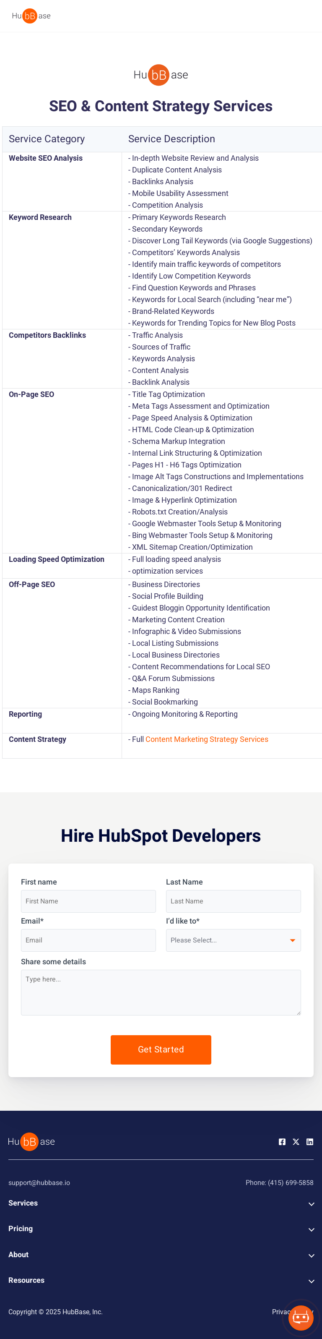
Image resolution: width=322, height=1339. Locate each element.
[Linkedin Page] (310, 1141)
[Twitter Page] (296, 1141)
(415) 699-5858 (291, 1183)
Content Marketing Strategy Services (206, 739)
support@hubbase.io (39, 1183)
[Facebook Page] (282, 1141)
